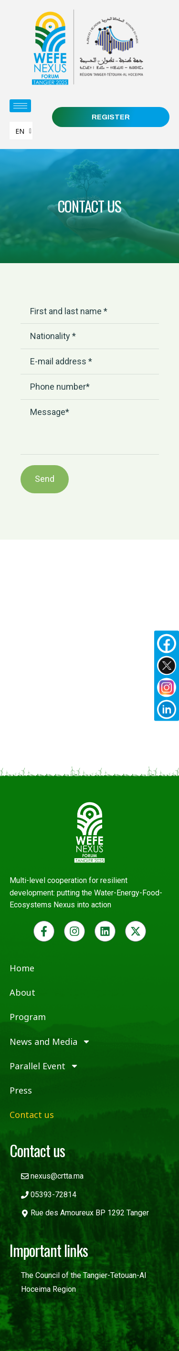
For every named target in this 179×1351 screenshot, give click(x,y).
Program (28, 1016)
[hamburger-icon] (20, 105)
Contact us (32, 1114)
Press (21, 1090)
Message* (90, 427)
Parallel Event (44, 1066)
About (22, 992)
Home (22, 968)
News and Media (50, 1041)
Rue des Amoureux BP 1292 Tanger (90, 1212)
